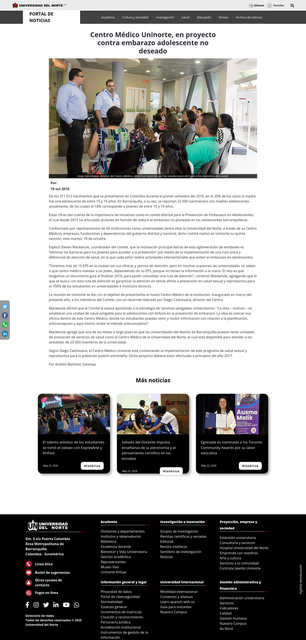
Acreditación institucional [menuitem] (121, 627)
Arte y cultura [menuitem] (230, 558)
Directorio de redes (40, 616)
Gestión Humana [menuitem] (233, 618)
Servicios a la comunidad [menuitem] (239, 563)
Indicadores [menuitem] (229, 608)
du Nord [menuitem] (226, 628)
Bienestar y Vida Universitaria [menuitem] (124, 551)
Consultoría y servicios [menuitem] (237, 542)
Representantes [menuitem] (113, 562)
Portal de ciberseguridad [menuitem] (120, 596)
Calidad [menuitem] (226, 613)
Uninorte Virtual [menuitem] (113, 572)
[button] (292, 5)
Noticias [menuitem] (166, 556)
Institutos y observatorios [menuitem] (121, 536)
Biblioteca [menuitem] (108, 541)
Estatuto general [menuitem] (114, 607)
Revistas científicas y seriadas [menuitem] (183, 536)
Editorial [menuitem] (166, 541)
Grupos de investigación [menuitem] (179, 531)
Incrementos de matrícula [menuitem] (121, 612)
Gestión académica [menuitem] (116, 556)
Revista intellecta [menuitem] (173, 546)
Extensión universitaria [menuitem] (238, 537)
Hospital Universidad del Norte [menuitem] (244, 548)
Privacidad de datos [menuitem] (116, 591)
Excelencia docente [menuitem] (116, 546)
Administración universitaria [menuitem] (242, 598)
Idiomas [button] (256, 5)
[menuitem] (107, 17)
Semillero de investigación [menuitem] (180, 551)
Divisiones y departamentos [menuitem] (123, 531)
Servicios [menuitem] (227, 603)
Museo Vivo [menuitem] (110, 567)
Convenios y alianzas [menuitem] (176, 596)
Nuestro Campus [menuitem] (173, 612)
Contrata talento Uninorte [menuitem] (240, 568)
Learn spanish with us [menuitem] (177, 601)
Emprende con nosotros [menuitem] (239, 553)
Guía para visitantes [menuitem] (175, 607)
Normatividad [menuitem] (111, 601)
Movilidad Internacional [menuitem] (178, 591)
